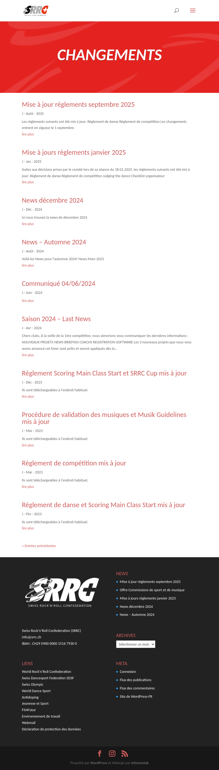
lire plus (28, 134)
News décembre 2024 (52, 200)
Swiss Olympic (32, 684)
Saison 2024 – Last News (56, 318)
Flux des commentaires (137, 688)
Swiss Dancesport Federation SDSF (48, 678)
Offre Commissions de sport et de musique (152, 590)
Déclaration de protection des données (51, 729)
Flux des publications (136, 680)
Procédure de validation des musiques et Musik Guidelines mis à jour (104, 418)
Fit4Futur (29, 710)
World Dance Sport (36, 691)
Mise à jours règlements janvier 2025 (74, 152)
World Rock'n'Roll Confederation (46, 671)
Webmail (29, 722)
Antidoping (30, 697)
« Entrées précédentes (39, 546)
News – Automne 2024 (54, 242)
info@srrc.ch (31, 637)
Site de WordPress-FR (136, 696)
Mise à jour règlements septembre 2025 (78, 104)
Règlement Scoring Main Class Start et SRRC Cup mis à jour (104, 373)
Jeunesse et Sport (35, 703)
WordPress (98, 763)
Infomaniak (140, 763)
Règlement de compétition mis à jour (74, 463)
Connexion (128, 671)
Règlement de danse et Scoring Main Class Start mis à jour (103, 504)
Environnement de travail (41, 716)
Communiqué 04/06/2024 (58, 283)
